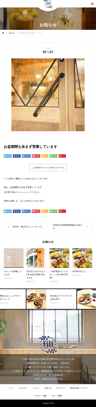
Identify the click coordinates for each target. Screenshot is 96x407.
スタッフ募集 (56, 396)
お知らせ (47, 388)
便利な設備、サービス (79, 388)
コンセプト (23, 388)
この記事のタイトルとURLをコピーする (48, 168)
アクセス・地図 (40, 396)
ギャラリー (60, 388)
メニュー (35, 388)
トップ (11, 388)
